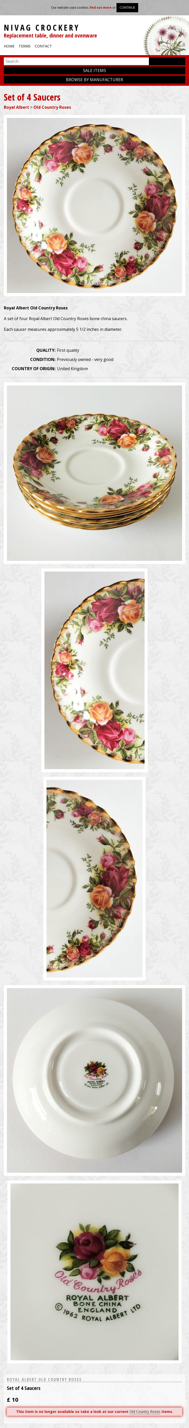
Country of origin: (33, 368)
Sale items (94, 70)
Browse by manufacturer (94, 79)
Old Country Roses (52, 107)
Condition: (42, 359)
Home (9, 46)
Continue (127, 7)
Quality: (45, 350)
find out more (101, 7)
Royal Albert (16, 107)
